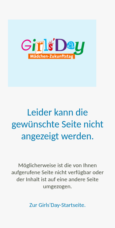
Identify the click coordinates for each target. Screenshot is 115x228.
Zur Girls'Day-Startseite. (57, 204)
